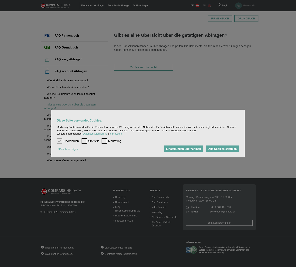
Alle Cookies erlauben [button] (222, 148)
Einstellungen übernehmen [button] (183, 148)
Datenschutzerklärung (95, 133)
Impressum (115, 133)
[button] (68, 149)
